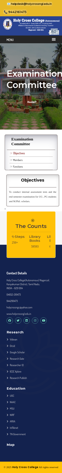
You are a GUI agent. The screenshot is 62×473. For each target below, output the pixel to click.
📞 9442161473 (15, 12)
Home (31, 102)
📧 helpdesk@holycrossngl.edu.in (29, 3)
